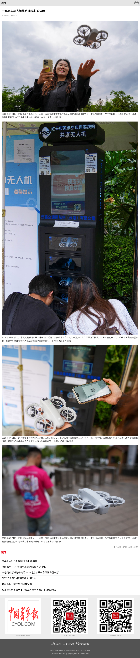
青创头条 (70, 644)
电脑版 (57, 644)
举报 (88, 650)
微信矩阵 (84, 644)
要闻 (3, 3)
